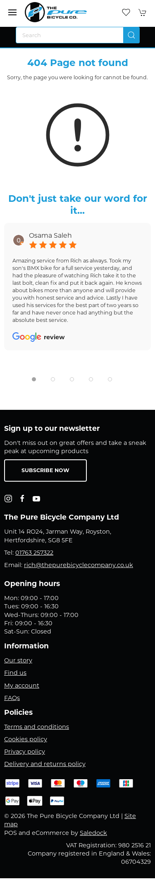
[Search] (78, 35)
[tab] (34, 379)
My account (21, 685)
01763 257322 (34, 552)
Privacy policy (24, 751)
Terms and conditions (36, 727)
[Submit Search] (131, 35)
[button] (12, 12)
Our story (18, 660)
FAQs (12, 698)
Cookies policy (25, 739)
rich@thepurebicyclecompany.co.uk (78, 565)
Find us (15, 672)
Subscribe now (45, 470)
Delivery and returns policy (45, 764)
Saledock (93, 833)
